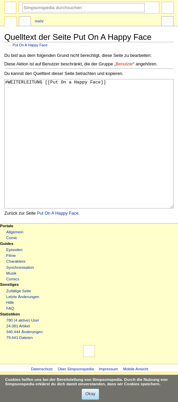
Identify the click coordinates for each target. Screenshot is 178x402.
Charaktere (16, 287)
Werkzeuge (167, 22)
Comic (11, 263)
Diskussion (25, 22)
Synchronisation (20, 293)
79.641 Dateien (19, 363)
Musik (11, 299)
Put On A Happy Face (30, 45)
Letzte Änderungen (22, 322)
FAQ (10, 334)
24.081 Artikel (18, 352)
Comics (12, 305)
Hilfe (10, 328)
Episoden (14, 275)
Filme (11, 281)
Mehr (39, 21)
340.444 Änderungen (24, 357)
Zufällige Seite (18, 316)
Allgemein (14, 258)
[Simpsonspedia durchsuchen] (83, 7)
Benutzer (124, 64)
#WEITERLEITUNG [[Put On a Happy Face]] (89, 156)
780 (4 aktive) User (22, 346)
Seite (10, 22)
